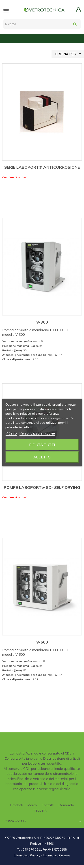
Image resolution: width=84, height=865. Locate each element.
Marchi (32, 805)
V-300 (42, 322)
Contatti (48, 805)
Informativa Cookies (56, 855)
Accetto (42, 457)
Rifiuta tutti (42, 444)
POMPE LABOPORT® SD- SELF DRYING (42, 487)
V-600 (42, 642)
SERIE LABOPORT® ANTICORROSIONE (42, 167)
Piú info (11, 433)
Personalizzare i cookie (37, 433)
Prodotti (16, 805)
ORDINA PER (69, 54)
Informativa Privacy (27, 855)
